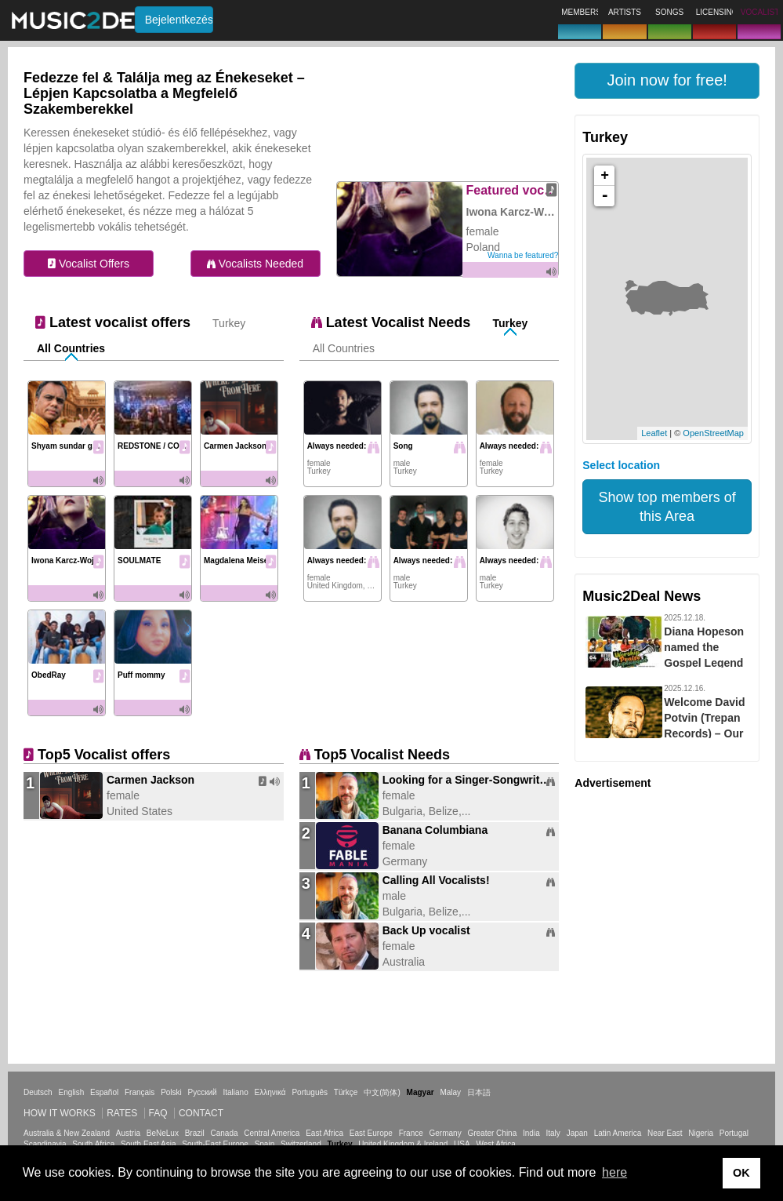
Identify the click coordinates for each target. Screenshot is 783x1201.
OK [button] (741, 1172)
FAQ (158, 1113)
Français (139, 1092)
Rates (122, 1113)
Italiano (235, 1092)
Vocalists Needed (255, 263)
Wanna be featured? (523, 255)
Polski (171, 1092)
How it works (60, 1113)
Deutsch (38, 1092)
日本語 (479, 1092)
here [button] (614, 1172)
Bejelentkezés (179, 19)
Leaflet (654, 433)
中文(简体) (382, 1092)
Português (310, 1092)
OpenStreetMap (713, 433)
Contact (201, 1113)
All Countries (71, 348)
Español (104, 1092)
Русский (202, 1092)
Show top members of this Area (667, 506)
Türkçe (346, 1092)
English (71, 1092)
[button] (667, 81)
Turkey (228, 323)
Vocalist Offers (88, 263)
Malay (450, 1092)
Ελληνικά (270, 1092)
